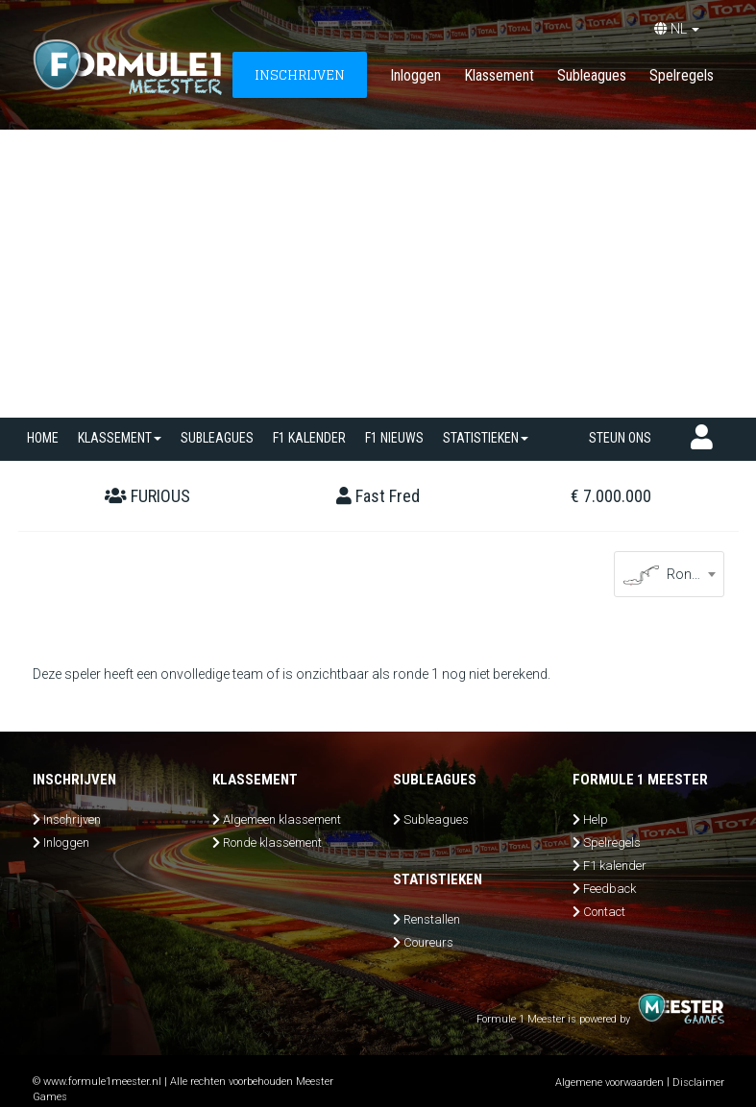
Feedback (609, 888)
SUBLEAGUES (217, 437)
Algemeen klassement (282, 819)
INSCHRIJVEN (300, 74)
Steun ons (620, 437)
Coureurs (428, 942)
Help (595, 819)
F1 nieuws (394, 437)
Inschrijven (72, 819)
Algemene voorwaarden (609, 1082)
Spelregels (681, 75)
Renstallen (431, 919)
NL (676, 28)
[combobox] (669, 574)
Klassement (499, 75)
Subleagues (591, 75)
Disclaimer (698, 1082)
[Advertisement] (378, 273)
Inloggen (415, 75)
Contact (604, 911)
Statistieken (485, 437)
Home (43, 437)
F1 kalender (309, 437)
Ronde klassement (272, 842)
